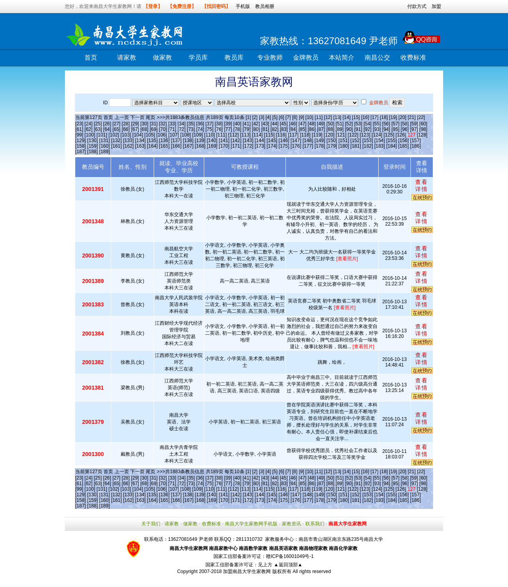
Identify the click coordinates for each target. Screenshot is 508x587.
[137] (176, 140)
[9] (301, 117)
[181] (355, 146)
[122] (353, 135)
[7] (288, 117)
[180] (343, 146)
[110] (209, 135)
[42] (256, 124)
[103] (126, 135)
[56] (386, 124)
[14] (347, 117)
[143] (248, 140)
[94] (386, 129)
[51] (340, 124)
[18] (384, 117)
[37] (209, 124)
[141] (224, 140)
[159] (92, 146)
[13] (337, 117)
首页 (90, 57)
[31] (154, 124)
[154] (379, 140)
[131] (104, 140)
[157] (415, 140)
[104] (138, 135)
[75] (209, 129)
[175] (284, 146)
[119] (317, 135)
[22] (421, 117)
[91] (358, 129)
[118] (305, 135)
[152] (355, 140)
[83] (284, 129)
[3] (261, 117)
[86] (312, 129)
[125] (389, 135)
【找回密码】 (216, 6)
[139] (200, 140)
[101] (101, 135)
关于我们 (150, 524)
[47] (303, 124)
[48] (312, 124)
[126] (401, 135)
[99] (79, 135)
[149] (320, 140)
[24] (88, 124)
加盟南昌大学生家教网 (247, 571)
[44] (275, 124)
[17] (375, 117)
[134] (140, 140)
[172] (248, 146)
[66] (126, 129)
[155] (391, 140)
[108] (185, 135)
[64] (107, 129)
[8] (294, 117)
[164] (152, 146)
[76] (219, 129)
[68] (144, 129)
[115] (269, 135)
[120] (329, 135)
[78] (237, 129)
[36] (200, 124)
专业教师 (270, 57)
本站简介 (341, 57)
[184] (391, 146)
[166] (176, 146)
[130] (92, 140)
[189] (104, 151)
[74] (200, 129)
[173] (260, 146)
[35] (191, 124)
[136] (164, 140)
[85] (303, 129)
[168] (200, 146)
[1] (248, 117)
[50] (330, 124)
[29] (135, 124)
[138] (188, 140)
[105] (150, 135)
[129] (80, 140)
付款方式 (416, 6)
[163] (140, 146)
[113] (245, 135)
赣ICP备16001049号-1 (290, 556)
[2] (255, 117)
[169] (212, 146)
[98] (423, 129)
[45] (284, 124)
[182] (367, 146)
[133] (128, 140)
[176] (296, 146)
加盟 (436, 6)
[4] (268, 117)
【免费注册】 (182, 6)
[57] (395, 124)
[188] (92, 151)
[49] (321, 124)
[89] (340, 129)
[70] (163, 129)
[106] (161, 135)
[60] (423, 124)
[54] (367, 124)
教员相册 (264, 6)
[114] (257, 135)
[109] (197, 135)
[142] (236, 140)
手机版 (243, 6)
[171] (236, 146)
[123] (365, 135)
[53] (358, 124)
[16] (365, 117)
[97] (414, 129)
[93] (377, 129)
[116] (281, 135)
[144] (260, 140)
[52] (349, 124)
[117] (293, 135)
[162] (128, 146)
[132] (116, 140)
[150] (331, 140)
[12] (328, 117)
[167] (188, 146)
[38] (219, 124)
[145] (272, 140)
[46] (293, 124)
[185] (403, 146)
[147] (296, 140)
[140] (212, 140)
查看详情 (421, 185)
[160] (104, 146)
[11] (318, 117)
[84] (293, 129)
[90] (349, 129)
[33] (172, 124)
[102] (113, 135)
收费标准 (413, 57)
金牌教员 (305, 57)
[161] (116, 146)
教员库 (234, 57)
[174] (272, 146)
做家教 (162, 57)
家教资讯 (291, 524)
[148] (308, 140)
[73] (191, 129)
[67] (135, 129)
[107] (173, 135)
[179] (331, 146)
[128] (422, 135)
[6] (281, 117)
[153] (367, 140)
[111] (221, 135)
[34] (182, 124)
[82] (275, 129)
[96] (405, 129)
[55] (377, 124)
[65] (116, 129)
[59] (414, 124)
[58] (405, 124)
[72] (182, 129)
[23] (79, 124)
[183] (379, 146)
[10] (309, 117)
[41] (246, 124)
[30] (144, 124)
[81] (265, 129)
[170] (224, 146)
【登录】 (152, 6)
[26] (107, 124)
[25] (98, 124)
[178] (320, 146)
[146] (284, 140)
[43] (265, 124)
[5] (274, 117)
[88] (330, 129)
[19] (393, 117)
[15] (356, 117)
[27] (116, 124)
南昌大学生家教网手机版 (251, 524)
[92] (367, 129)
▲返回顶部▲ (288, 564)
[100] (89, 135)
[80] (256, 129)
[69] (154, 129)
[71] (172, 129)
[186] (415, 146)
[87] (321, 129)
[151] (343, 140)
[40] (237, 124)
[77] (228, 129)
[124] (376, 135)
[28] (126, 124)
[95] (395, 129)
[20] (402, 117)
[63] (98, 129)
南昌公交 (377, 57)
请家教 (126, 57)
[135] (152, 140)
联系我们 (314, 524)
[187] (80, 151)
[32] (163, 124)
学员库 (198, 57)
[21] (412, 117)
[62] (88, 129)
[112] (233, 135)
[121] (341, 135)
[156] (403, 140)
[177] (308, 146)
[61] (79, 129)
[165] (164, 146)
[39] (228, 124)
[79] (246, 129)
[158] (80, 146)
